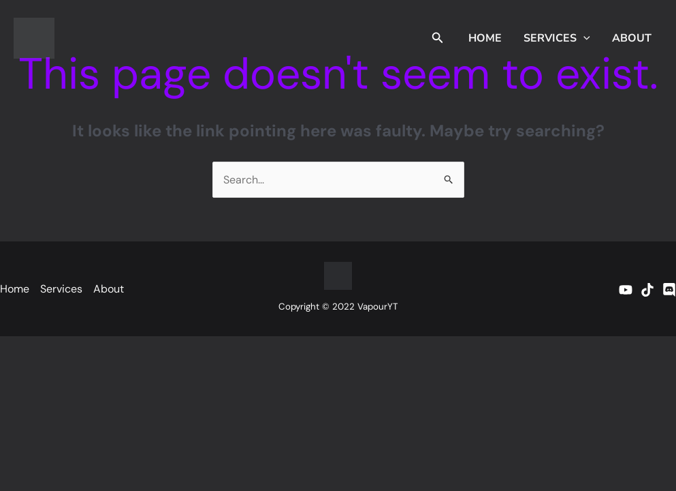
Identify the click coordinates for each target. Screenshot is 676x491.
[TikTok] (647, 290)
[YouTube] (625, 290)
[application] (583, 38)
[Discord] (669, 290)
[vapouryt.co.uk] (34, 37)
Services (557, 38)
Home (485, 38)
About (631, 38)
